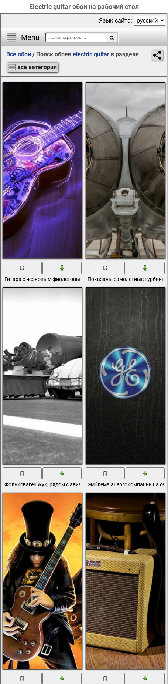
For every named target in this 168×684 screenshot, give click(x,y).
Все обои (18, 54)
